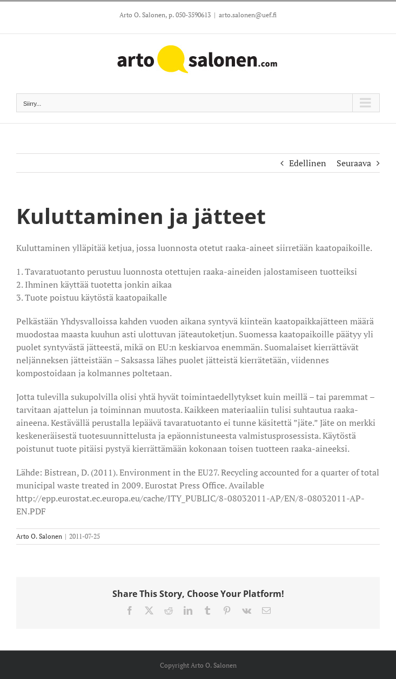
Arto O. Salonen (39, 536)
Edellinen (307, 163)
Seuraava (354, 163)
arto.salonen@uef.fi (248, 15)
